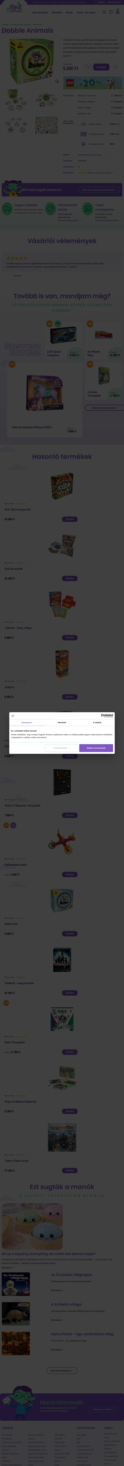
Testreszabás (61, 748)
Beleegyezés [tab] (26, 723)
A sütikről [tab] (97, 723)
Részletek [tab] (62, 723)
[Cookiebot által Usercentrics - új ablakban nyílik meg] (102, 716)
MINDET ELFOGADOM (96, 748)
